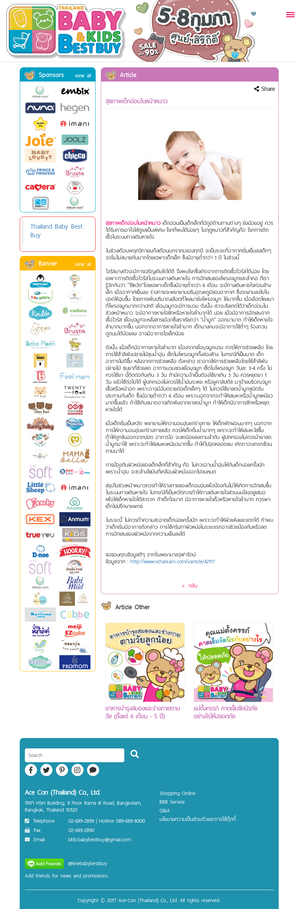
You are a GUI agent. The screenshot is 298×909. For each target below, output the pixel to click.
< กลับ (189, 585)
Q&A (165, 810)
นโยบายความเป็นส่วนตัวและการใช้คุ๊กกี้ (198, 819)
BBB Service (172, 801)
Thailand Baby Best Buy (56, 230)
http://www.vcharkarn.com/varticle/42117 (173, 561)
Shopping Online (177, 793)
